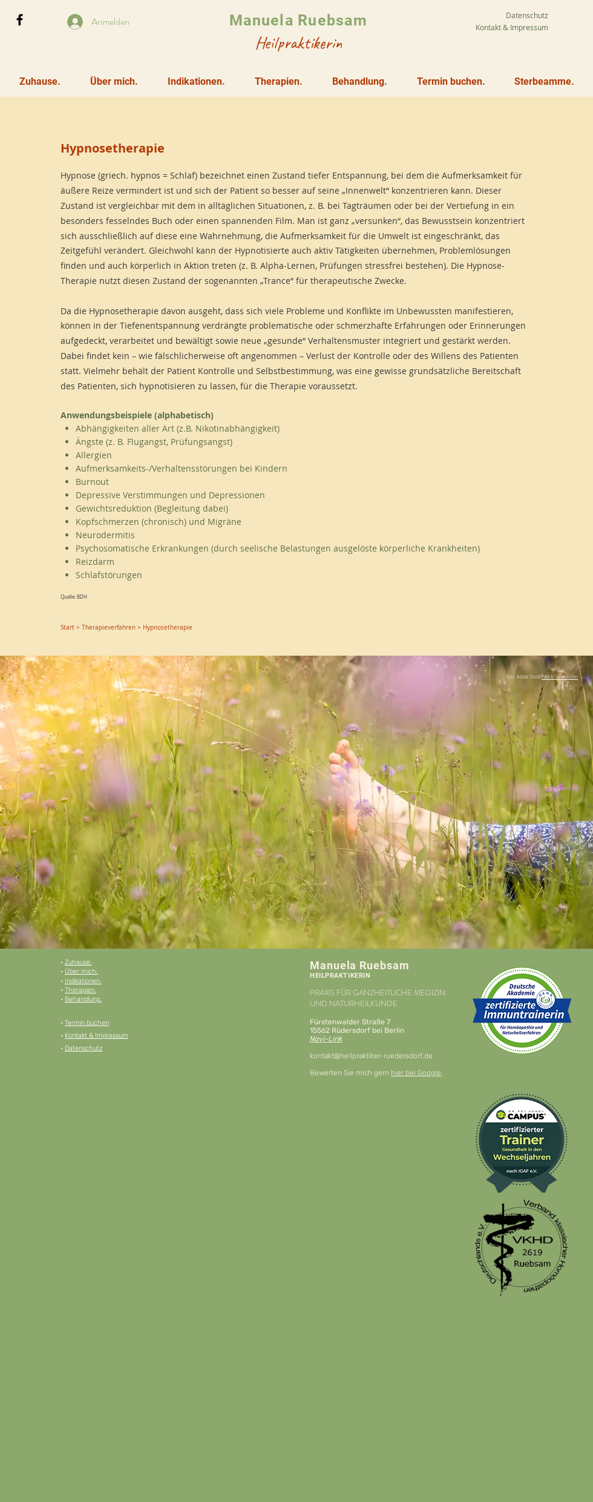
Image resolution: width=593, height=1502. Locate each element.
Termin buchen (87, 1023)
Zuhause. (78, 962)
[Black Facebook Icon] (19, 19)
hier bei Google (416, 1073)
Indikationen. (83, 981)
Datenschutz (83, 1048)
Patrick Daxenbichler (560, 676)
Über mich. (81, 971)
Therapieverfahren (109, 627)
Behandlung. (83, 999)
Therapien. (80, 990)
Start (67, 627)
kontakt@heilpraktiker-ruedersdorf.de (371, 1056)
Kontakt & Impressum (96, 1035)
